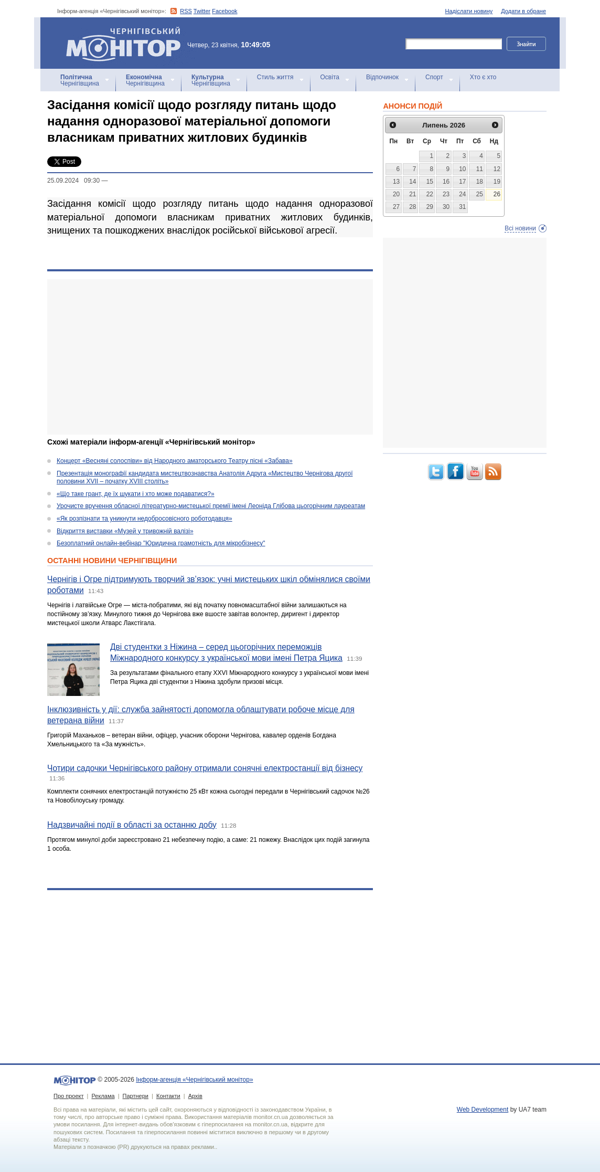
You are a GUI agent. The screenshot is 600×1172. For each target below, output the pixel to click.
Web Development (483, 1109)
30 (446, 206)
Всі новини (520, 228)
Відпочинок (382, 77)
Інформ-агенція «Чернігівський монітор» (127, 43)
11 (479, 169)
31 (462, 206)
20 (396, 194)
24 (462, 194)
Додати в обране (523, 11)
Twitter (202, 11)
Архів (195, 1096)
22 (429, 194)
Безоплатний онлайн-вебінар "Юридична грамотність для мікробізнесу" (161, 543)
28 (412, 206)
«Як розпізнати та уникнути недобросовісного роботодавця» (144, 518)
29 (429, 206)
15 (429, 181)
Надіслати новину (469, 11)
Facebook (224, 11)
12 (497, 169)
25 (479, 194)
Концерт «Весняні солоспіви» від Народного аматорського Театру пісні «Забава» (175, 460)
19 (497, 181)
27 (396, 206)
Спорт (434, 77)
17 (462, 181)
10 (462, 169)
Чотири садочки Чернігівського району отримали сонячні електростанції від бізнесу (204, 768)
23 (446, 194)
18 (479, 181)
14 (412, 181)
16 (446, 181)
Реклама (102, 1096)
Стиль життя (275, 77)
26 (497, 194)
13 (396, 181)
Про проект (68, 1096)
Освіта (329, 77)
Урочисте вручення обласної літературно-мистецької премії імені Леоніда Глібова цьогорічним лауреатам (211, 506)
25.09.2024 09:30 (73, 180)
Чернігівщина (79, 80)
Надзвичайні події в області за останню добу (132, 824)
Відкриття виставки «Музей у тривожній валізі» (125, 531)
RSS (186, 11)
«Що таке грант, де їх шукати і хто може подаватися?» (136, 494)
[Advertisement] (210, 356)
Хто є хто (483, 77)
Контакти (168, 1096)
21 (412, 194)
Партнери (135, 1096)
